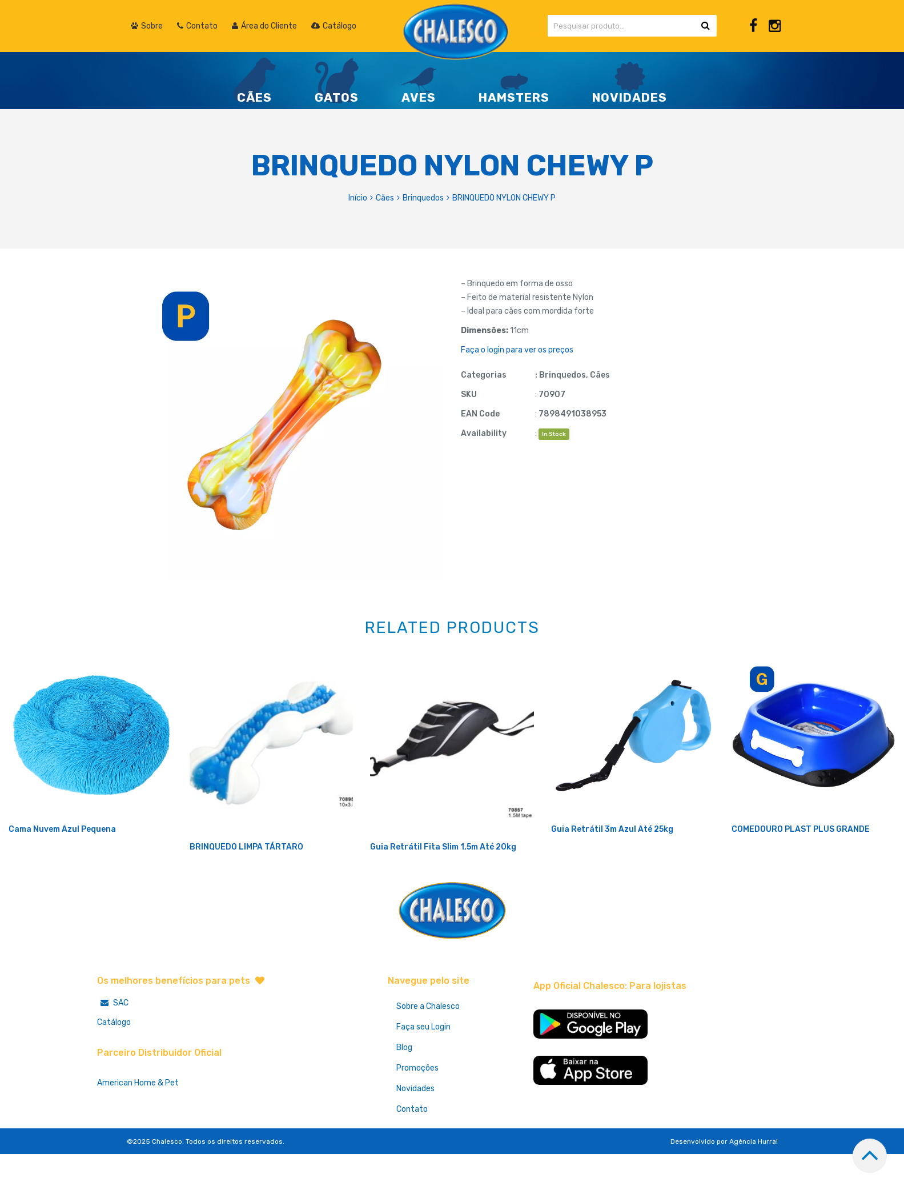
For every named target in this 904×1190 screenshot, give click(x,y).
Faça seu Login (423, 1064)
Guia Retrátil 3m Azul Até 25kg (612, 867)
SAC (112, 1040)
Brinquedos (423, 198)
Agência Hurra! (753, 1179)
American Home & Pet (138, 1120)
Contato (412, 1147)
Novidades (415, 1126)
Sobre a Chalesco (428, 1044)
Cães (385, 198)
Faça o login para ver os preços (517, 350)
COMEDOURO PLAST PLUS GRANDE (801, 867)
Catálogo (114, 1060)
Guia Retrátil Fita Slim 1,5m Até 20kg (443, 885)
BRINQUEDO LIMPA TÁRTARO (246, 885)
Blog (404, 1085)
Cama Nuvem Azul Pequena (62, 867)
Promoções (417, 1106)
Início (357, 198)
